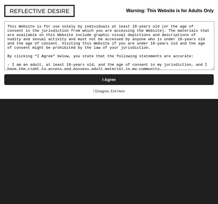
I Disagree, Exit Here (109, 91)
